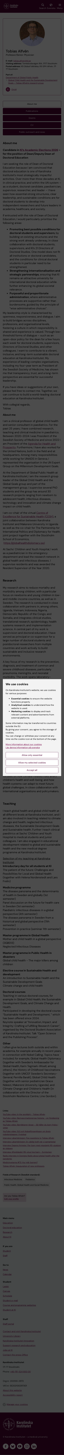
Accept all (32, 770)
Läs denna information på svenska (23, 747)
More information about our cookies (24, 744)
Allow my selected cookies (32, 762)
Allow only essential (32, 755)
